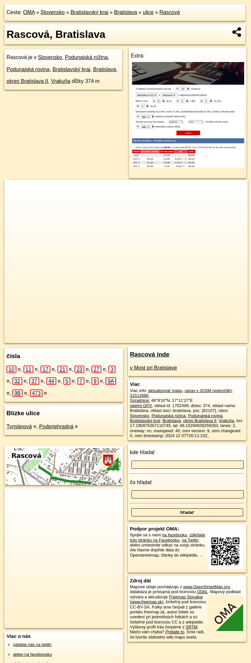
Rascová (169, 12)
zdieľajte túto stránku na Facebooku (167, 537)
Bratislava (125, 12)
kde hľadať (142, 452)
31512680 (139, 395)
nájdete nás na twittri (32, 644)
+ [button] (15, 191)
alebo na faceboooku (32, 654)
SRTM (191, 626)
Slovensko (53, 12)
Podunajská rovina (28, 69)
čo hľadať (141, 482)
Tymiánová (19, 426)
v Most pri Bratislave (153, 368)
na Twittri (190, 540)
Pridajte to (174, 631)
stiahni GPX (141, 405)
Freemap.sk (164, 338)
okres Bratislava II (27, 81)
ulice (148, 12)
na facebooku (174, 534)
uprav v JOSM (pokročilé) (208, 390)
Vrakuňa (60, 81)
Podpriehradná (56, 426)
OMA (29, 12)
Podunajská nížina (86, 57)
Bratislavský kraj (90, 12)
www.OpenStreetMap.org (206, 586)
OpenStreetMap (131, 338)
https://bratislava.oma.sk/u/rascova (216, 338)
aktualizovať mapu (165, 390)
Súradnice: (140, 400)
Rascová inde (150, 354)
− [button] (15, 201)
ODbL (202, 591)
